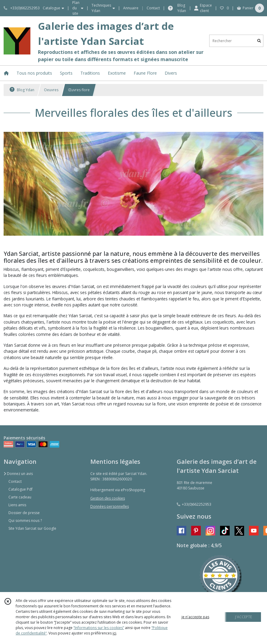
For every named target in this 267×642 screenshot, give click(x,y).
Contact (153, 8)
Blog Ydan (22, 89)
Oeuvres (51, 89)
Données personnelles (109, 506)
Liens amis (17, 504)
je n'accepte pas (195, 616)
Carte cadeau (19, 497)
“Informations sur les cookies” (98, 627)
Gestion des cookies (107, 498)
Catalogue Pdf (20, 489)
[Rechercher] (259, 41)
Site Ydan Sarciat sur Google (32, 528)
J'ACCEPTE (243, 616)
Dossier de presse (24, 512)
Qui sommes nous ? (25, 520)
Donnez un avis (18, 473)
